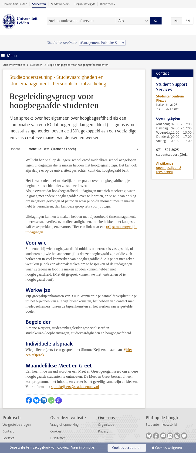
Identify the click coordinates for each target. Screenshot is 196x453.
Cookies (55, 431)
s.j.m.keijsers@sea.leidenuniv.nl (75, 387)
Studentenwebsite (14, 65)
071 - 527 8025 (168, 150)
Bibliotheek (107, 4)
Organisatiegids (84, 4)
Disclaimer (57, 438)
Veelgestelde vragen (17, 424)
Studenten (39, 4)
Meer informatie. (83, 447)
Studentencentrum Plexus (170, 98)
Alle (121, 20)
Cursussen (36, 65)
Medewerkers (60, 4)
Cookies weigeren (168, 448)
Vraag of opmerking (64, 424)
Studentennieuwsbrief (161, 424)
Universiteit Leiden (15, 4)
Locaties (8, 438)
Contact (8, 431)
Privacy (103, 431)
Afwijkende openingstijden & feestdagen (168, 167)
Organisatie (106, 424)
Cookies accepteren (126, 448)
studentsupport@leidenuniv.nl (172, 155)
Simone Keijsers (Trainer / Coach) (51, 149)
